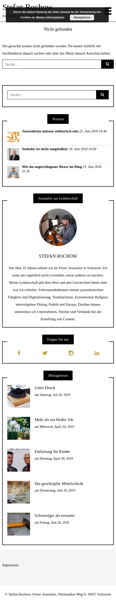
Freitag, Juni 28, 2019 (54, 522)
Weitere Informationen (50, 17)
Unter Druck (45, 387)
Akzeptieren (82, 17)
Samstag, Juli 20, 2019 (55, 395)
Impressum (10, 565)
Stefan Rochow (27, 6)
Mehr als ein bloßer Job (54, 419)
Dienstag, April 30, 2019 (56, 458)
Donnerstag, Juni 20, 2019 (57, 490)
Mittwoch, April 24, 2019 (57, 427)
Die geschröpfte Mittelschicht (59, 483)
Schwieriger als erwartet (55, 515)
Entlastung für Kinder (52, 451)
